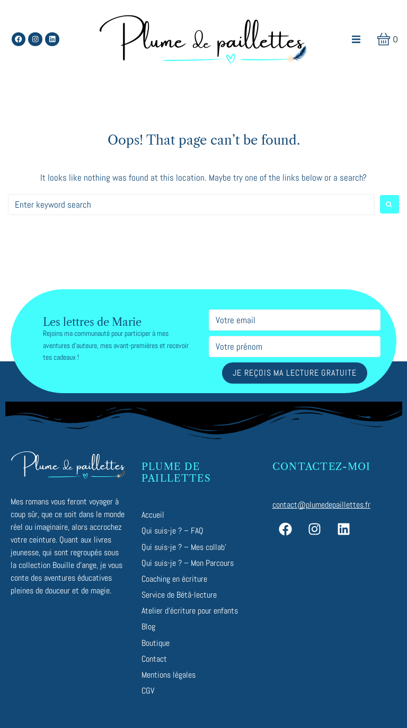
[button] (356, 39)
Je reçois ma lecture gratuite (294, 372)
